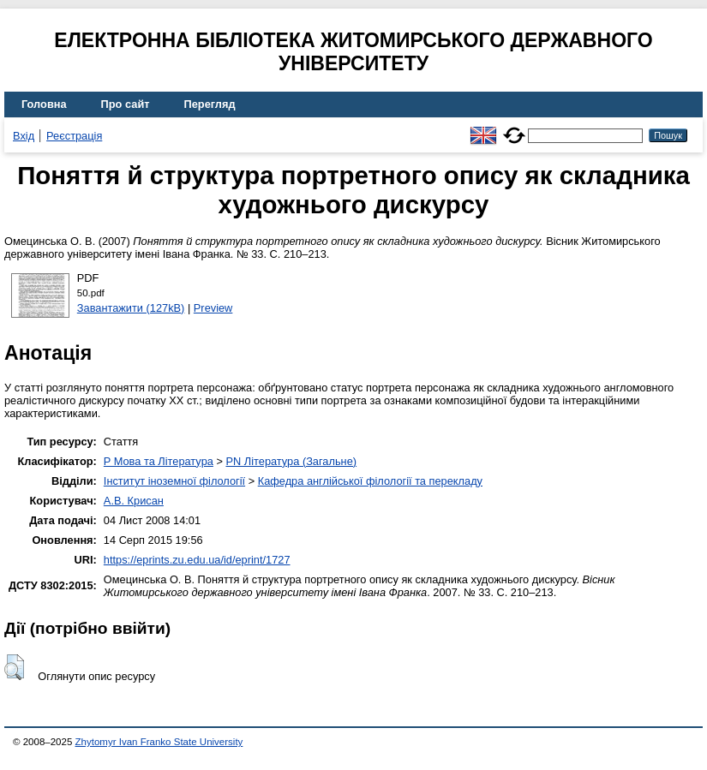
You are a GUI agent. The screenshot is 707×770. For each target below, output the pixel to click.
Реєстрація (74, 135)
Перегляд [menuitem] (210, 104)
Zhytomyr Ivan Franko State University (159, 742)
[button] (14, 667)
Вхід (23, 135)
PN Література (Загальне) (290, 461)
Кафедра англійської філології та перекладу (370, 481)
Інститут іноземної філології (174, 481)
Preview (213, 307)
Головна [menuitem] (44, 104)
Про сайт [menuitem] (125, 104)
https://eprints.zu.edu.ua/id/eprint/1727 (197, 559)
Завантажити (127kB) (131, 307)
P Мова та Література (158, 461)
